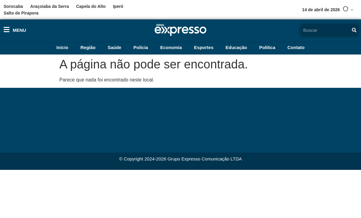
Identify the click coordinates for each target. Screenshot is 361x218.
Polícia (141, 47)
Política (267, 47)
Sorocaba (13, 6)
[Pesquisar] (354, 30)
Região (88, 47)
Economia (171, 47)
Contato (296, 47)
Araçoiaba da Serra (49, 6)
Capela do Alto (91, 6)
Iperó (118, 6)
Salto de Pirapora (21, 13)
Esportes (204, 47)
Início (62, 47)
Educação (236, 47)
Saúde (114, 47)
